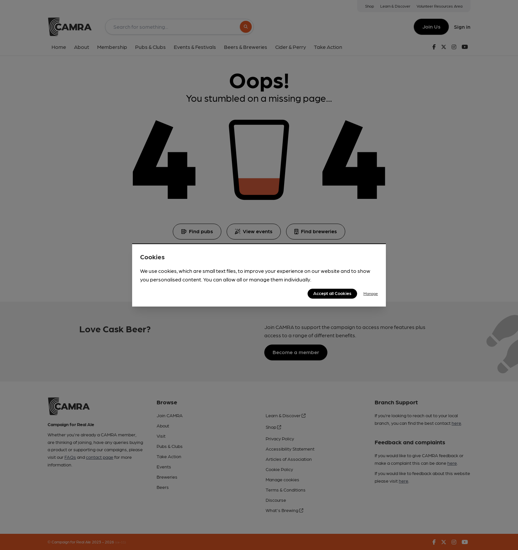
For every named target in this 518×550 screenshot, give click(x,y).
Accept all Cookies (332, 293)
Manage (370, 293)
